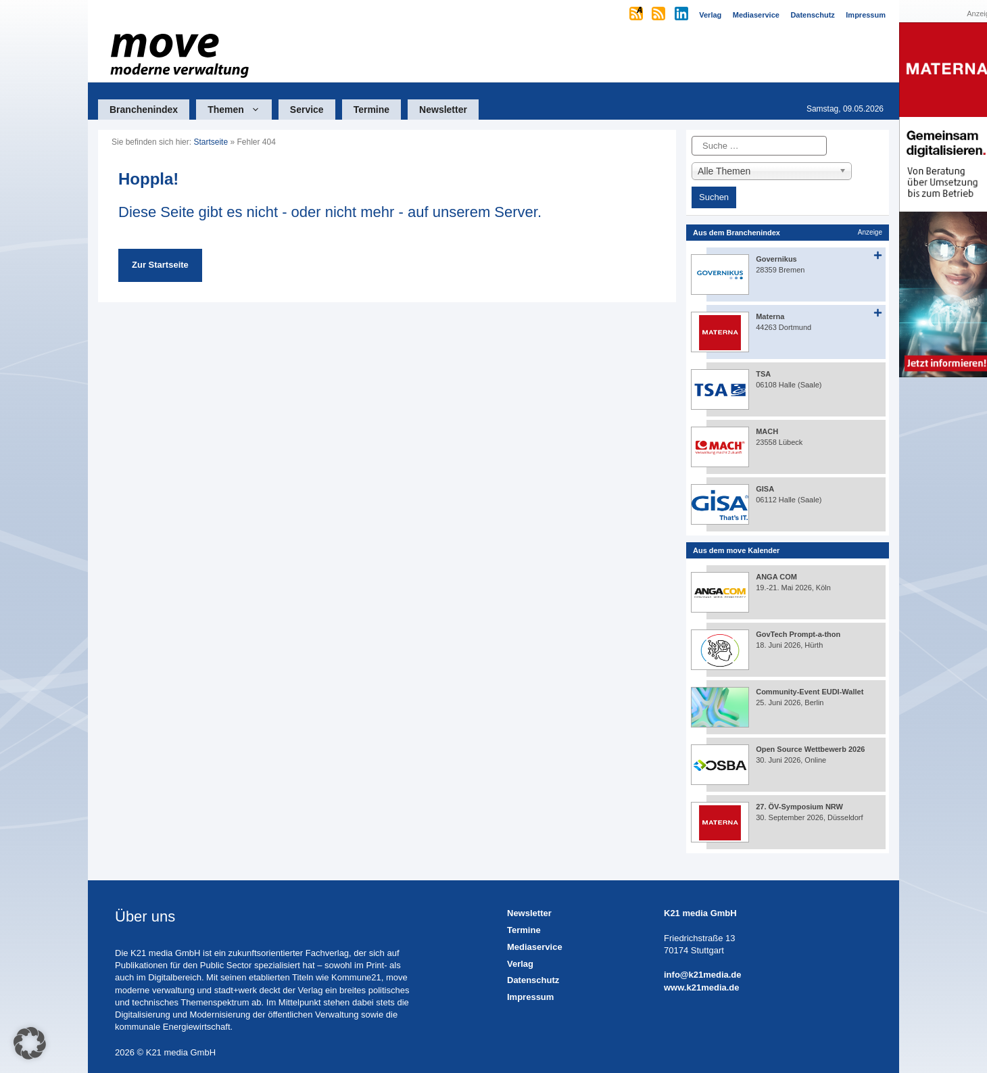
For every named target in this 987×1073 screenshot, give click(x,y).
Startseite (210, 142)
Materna (770, 316)
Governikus (776, 259)
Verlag (520, 964)
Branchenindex (144, 109)
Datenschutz (533, 980)
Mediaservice (534, 947)
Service (307, 109)
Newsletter (443, 109)
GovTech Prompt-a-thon (798, 634)
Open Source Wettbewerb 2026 (810, 749)
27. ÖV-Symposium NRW (799, 807)
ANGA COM (776, 577)
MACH (767, 431)
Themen (240, 109)
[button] (29, 1043)
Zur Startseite (160, 265)
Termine (371, 109)
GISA (765, 489)
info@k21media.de (703, 975)
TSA (763, 374)
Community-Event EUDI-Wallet (809, 692)
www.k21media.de (702, 987)
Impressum (530, 997)
